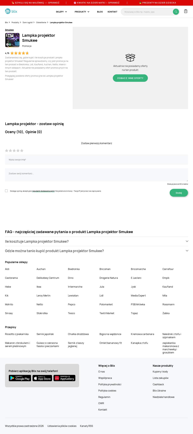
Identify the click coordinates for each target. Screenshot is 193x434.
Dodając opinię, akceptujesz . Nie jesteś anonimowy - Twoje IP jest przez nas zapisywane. (55, 191)
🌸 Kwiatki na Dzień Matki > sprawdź (97, 2)
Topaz (134, 313)
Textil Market (107, 313)
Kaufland (168, 286)
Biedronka (74, 269)
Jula (102, 286)
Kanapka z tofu (139, 343)
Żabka (166, 313)
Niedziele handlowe (163, 397)
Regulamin (104, 397)
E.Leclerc (136, 278)
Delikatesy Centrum (48, 278)
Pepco (71, 304)
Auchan (41, 269)
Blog (100, 11)
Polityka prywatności (109, 384)
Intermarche (75, 286)
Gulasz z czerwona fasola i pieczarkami (48, 344)
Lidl (102, 295)
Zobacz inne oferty (130, 78)
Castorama (11, 278)
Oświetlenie (41, 22)
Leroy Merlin (43, 295)
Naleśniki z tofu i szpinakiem (172, 335)
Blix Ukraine (159, 390)
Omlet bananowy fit (111, 343)
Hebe (8, 286)
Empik (166, 278)
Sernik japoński (45, 334)
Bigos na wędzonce (110, 334)
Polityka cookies (107, 390)
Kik (7, 295)
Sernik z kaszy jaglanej (76, 344)
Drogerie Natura (109, 278)
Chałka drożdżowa (78, 334)
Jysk (133, 286)
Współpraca (105, 378)
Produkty (15, 22)
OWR (101, 403)
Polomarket (106, 304)
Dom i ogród (27, 22)
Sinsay (9, 313)
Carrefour (168, 269)
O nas (101, 371)
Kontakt (112, 11)
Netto (40, 304)
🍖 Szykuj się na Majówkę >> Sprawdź (35, 2)
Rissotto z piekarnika (17, 334)
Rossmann (169, 304)
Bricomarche (138, 269)
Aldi (7, 269)
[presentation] (28, 206)
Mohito (9, 304)
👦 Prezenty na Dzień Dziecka (157, 2)
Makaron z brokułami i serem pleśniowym (17, 344)
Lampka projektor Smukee (61, 22)
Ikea (39, 286)
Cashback (158, 384)
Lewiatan (73, 295)
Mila (165, 295)
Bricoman (105, 269)
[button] (96, 241)
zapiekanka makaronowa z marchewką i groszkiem (171, 347)
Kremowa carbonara (142, 334)
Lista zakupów (160, 378)
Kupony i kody (160, 371)
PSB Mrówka (138, 304)
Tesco (71, 313)
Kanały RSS (86, 426)
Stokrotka (42, 313)
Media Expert (138, 295)
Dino (70, 278)
